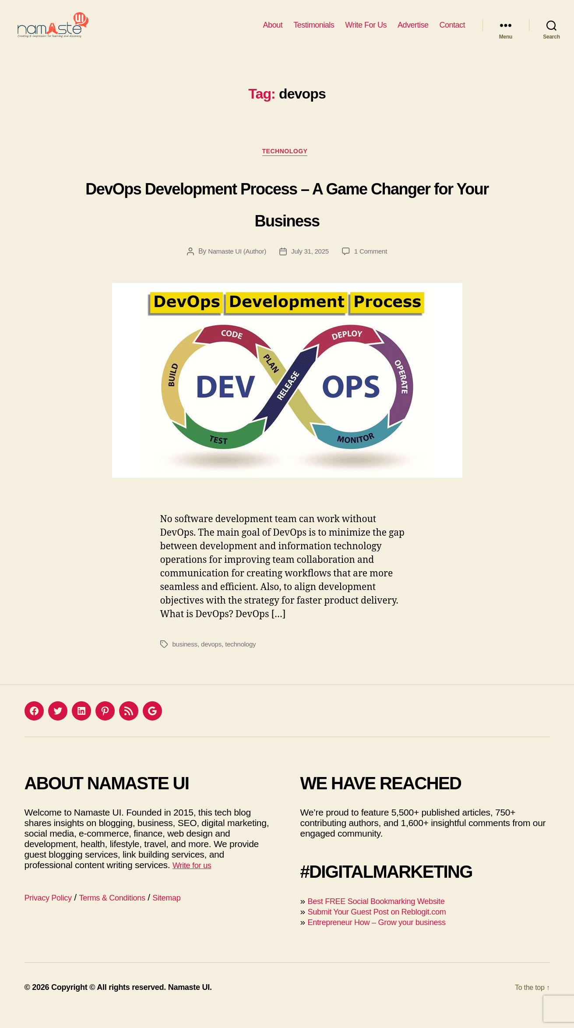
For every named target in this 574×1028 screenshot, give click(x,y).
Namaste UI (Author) (235, 267)
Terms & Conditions (126, 913)
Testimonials (313, 31)
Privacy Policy (52, 913)
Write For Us (366, 31)
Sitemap (188, 913)
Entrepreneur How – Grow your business (388, 938)
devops (214, 660)
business (186, 660)
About (273, 31)
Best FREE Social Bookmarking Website (387, 916)
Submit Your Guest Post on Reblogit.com (388, 927)
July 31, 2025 (311, 267)
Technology (287, 166)
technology (244, 660)
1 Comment (373, 267)
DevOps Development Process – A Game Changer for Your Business (287, 216)
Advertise (413, 31)
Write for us (195, 881)
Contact (452, 31)
